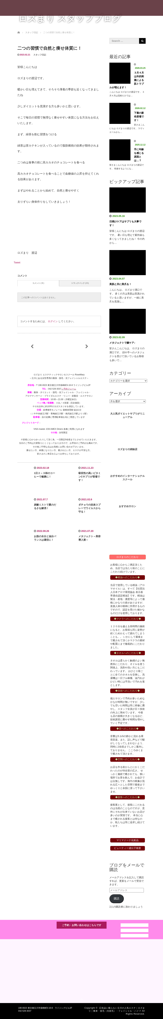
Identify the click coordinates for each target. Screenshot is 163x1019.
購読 (116, 898)
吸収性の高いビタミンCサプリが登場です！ (89, 477)
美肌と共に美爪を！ (120, 284)
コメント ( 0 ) (38, 283)
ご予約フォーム (68, 389)
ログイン (53, 321)
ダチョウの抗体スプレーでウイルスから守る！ (89, 508)
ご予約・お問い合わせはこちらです (81, 925)
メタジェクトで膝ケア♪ (122, 342)
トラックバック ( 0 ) (80, 283)
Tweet (17, 262)
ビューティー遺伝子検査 (127, 848)
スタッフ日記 (39, 55)
